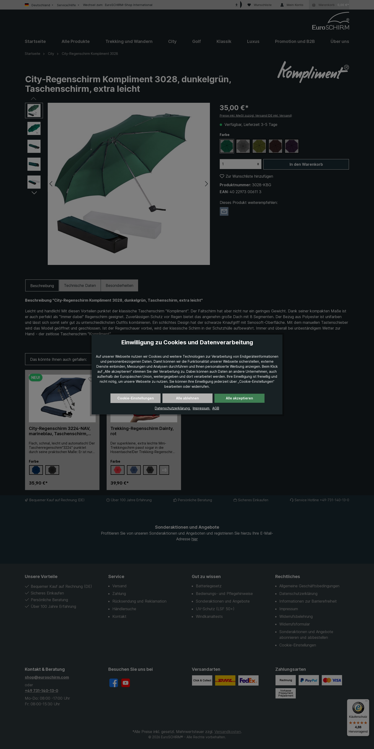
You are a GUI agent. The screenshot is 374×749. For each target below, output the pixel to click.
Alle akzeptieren (239, 398)
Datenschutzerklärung (173, 408)
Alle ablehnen (187, 398)
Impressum (201, 408)
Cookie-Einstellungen (135, 398)
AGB (215, 408)
